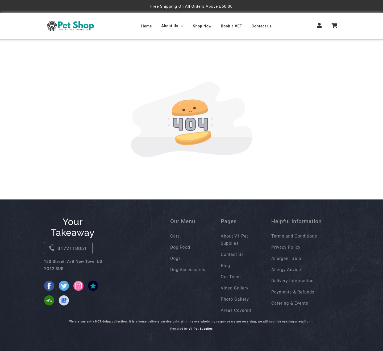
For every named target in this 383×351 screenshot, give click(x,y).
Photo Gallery (235, 299)
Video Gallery (234, 288)
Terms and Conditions (294, 236)
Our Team (231, 276)
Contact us (262, 26)
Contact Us (232, 254)
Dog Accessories (187, 269)
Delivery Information (292, 280)
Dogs (175, 258)
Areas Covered (236, 310)
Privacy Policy (286, 247)
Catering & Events (289, 303)
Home (146, 26)
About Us (169, 26)
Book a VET (231, 26)
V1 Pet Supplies (201, 328)
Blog (225, 265)
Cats (175, 236)
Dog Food (180, 247)
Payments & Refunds (292, 292)
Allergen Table (286, 258)
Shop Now (202, 26)
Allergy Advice (286, 269)
